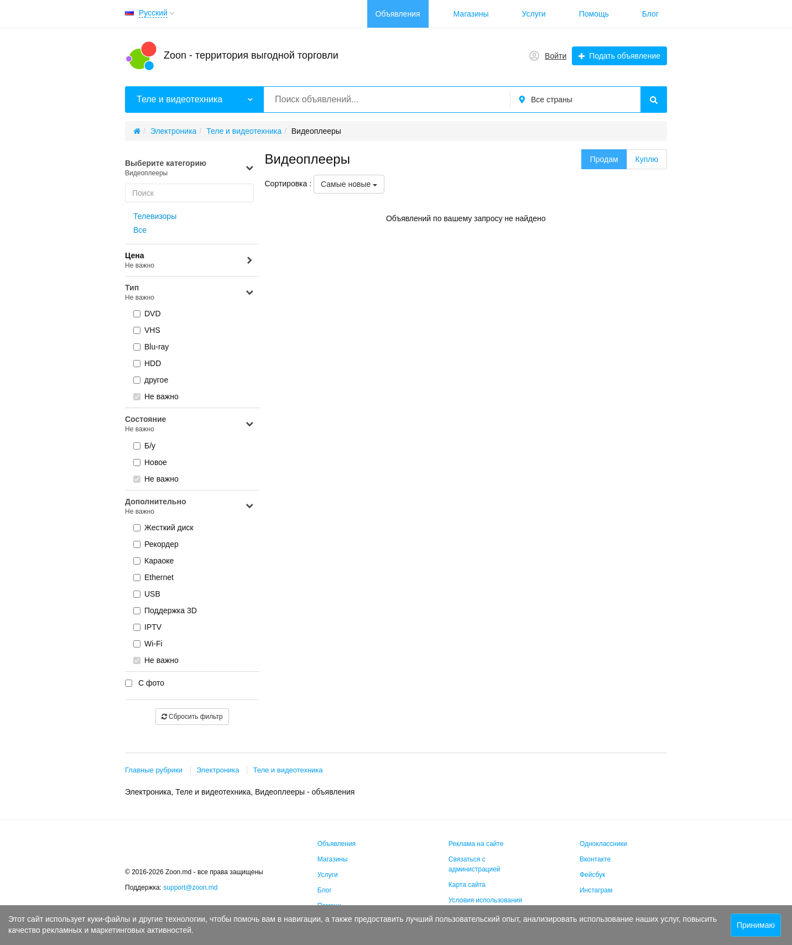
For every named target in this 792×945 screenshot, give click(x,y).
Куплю (646, 159)
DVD (147, 313)
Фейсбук (592, 875)
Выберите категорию (189, 168)
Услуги (534, 13)
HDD (147, 363)
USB (146, 593)
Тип (189, 292)
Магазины (471, 13)
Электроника (217, 770)
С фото (144, 682)
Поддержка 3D (165, 610)
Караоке (153, 560)
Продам (604, 159)
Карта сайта (467, 885)
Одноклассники (603, 844)
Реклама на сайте (476, 844)
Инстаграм (596, 890)
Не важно (156, 396)
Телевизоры (154, 216)
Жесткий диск (163, 527)
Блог (650, 13)
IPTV (147, 627)
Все (140, 230)
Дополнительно (189, 506)
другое (150, 379)
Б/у (144, 445)
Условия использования (485, 900)
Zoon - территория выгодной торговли (251, 55)
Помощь (594, 13)
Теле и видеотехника (287, 770)
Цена (189, 260)
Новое (150, 462)
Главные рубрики (154, 770)
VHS (146, 330)
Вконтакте (595, 859)
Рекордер (156, 544)
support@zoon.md (191, 887)
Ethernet (153, 577)
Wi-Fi (148, 643)
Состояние (189, 424)
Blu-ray (151, 346)
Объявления (398, 13)
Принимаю (756, 925)
